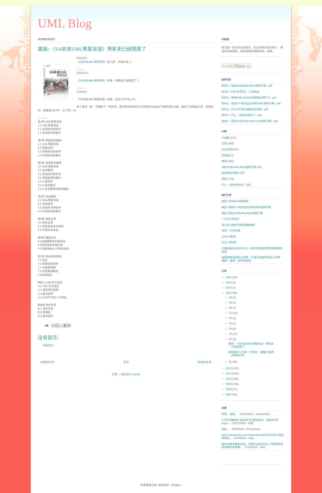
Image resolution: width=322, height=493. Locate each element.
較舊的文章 (204, 362)
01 (231, 361)
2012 (229, 368)
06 (231, 318)
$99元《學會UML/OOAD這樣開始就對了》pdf (249, 97)
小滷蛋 (226, 137)
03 (231, 333)
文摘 (224, 143)
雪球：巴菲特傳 (231, 230)
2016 (229, 277)
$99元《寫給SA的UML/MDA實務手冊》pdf (247, 85)
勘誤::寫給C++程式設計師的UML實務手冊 (246, 207)
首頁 (126, 362)
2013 (229, 292)
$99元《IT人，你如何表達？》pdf (241, 115)
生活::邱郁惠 (229, 242)
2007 (229, 394)
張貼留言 (48, 345)
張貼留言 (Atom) (130, 374)
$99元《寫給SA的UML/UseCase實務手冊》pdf (249, 121)
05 (231, 323)
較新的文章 (47, 362)
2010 (229, 378)
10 (231, 297)
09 (231, 302)
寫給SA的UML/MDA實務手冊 (239, 167)
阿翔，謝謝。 (230, 413)
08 (231, 307)
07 (231, 313)
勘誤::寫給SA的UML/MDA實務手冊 (242, 213)
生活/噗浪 (227, 149)
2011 (229, 373)
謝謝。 (226, 429)
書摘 (224, 161)
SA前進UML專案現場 (92, 61)
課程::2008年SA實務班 (235, 201)
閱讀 (224, 178)
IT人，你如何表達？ (233, 184)
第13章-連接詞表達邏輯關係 (238, 224)
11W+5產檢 (229, 236)
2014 (229, 287)
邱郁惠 (226, 155)
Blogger (176, 484)
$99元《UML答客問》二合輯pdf (240, 91)
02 (231, 339)
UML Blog (65, 23)
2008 (229, 389)
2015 (229, 282)
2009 (229, 383)
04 (231, 328)
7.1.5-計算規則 (230, 218)
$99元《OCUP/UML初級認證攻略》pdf (245, 109)
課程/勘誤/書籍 (230, 172)
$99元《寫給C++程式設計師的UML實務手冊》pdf (251, 103)
